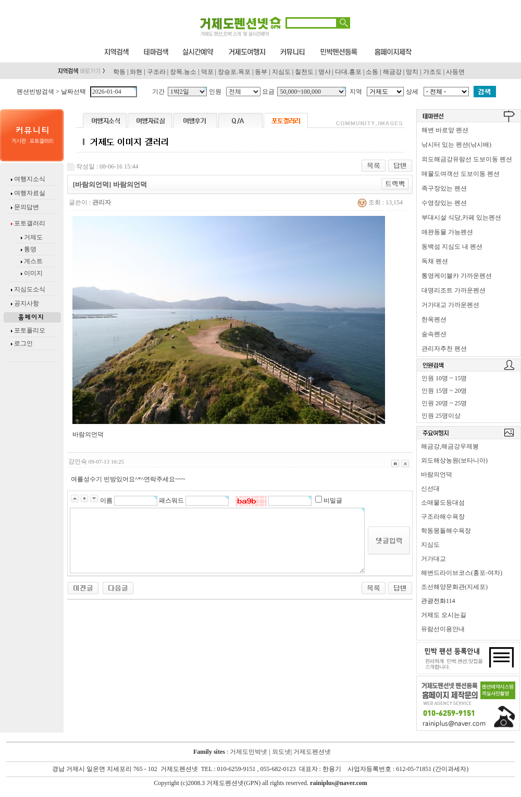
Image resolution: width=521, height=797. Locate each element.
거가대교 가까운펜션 (450, 304)
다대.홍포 (348, 71)
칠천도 (304, 71)
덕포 (207, 71)
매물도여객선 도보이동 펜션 (460, 173)
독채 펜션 (434, 261)
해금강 (392, 71)
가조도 (432, 71)
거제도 (32, 237)
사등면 (455, 71)
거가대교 (433, 558)
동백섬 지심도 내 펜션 (451, 246)
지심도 (281, 71)
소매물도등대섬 (443, 502)
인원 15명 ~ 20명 (444, 390)
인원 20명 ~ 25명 (444, 403)
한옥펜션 (433, 319)
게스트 (33, 261)
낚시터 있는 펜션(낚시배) (456, 144)
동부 (261, 71)
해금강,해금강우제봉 (450, 446)
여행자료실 (29, 193)
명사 (324, 71)
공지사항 (26, 303)
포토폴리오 (29, 330)
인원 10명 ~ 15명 (444, 378)
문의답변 (26, 207)
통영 (30, 249)
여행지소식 (29, 179)
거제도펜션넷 (312, 751)
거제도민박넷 (248, 751)
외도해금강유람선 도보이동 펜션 (466, 159)
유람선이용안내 (443, 629)
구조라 (156, 71)
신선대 (430, 488)
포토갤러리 (29, 223)
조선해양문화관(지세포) (454, 586)
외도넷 (280, 751)
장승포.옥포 (234, 71)
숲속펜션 (433, 334)
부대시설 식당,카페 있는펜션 (461, 217)
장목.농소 (183, 71)
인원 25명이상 (441, 415)
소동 (372, 71)
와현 (136, 71)
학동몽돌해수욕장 (446, 530)
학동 (119, 71)
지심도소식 (29, 289)
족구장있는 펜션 (444, 188)
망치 (412, 71)
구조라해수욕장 (443, 516)
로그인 (23, 343)
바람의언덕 (436, 474)
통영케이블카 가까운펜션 (456, 275)
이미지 (33, 273)
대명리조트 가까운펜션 (453, 290)
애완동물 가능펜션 (447, 232)
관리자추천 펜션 (444, 348)
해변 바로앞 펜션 (444, 130)
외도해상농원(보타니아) (454, 460)
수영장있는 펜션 (444, 203)
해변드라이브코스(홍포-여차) (461, 572)
